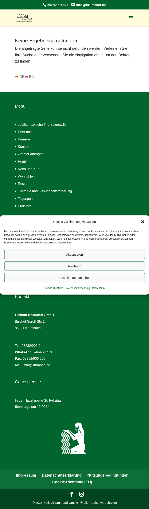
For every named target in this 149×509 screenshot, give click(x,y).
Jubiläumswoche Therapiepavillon (43, 124)
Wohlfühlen (26, 176)
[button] (143, 226)
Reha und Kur (28, 169)
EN (29, 77)
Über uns (25, 132)
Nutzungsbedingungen (108, 475)
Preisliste (25, 206)
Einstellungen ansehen (75, 282)
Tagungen (25, 198)
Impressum (98, 292)
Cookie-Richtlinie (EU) (72, 482)
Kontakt (23, 146)
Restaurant (26, 184)
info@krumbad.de (37, 365)
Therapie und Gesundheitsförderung (45, 191)
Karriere (24, 139)
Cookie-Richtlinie (53, 292)
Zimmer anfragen (31, 154)
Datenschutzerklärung (77, 292)
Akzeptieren (74, 259)
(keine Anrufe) (34, 352)
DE (20, 77)
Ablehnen (74, 270)
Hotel (22, 161)
